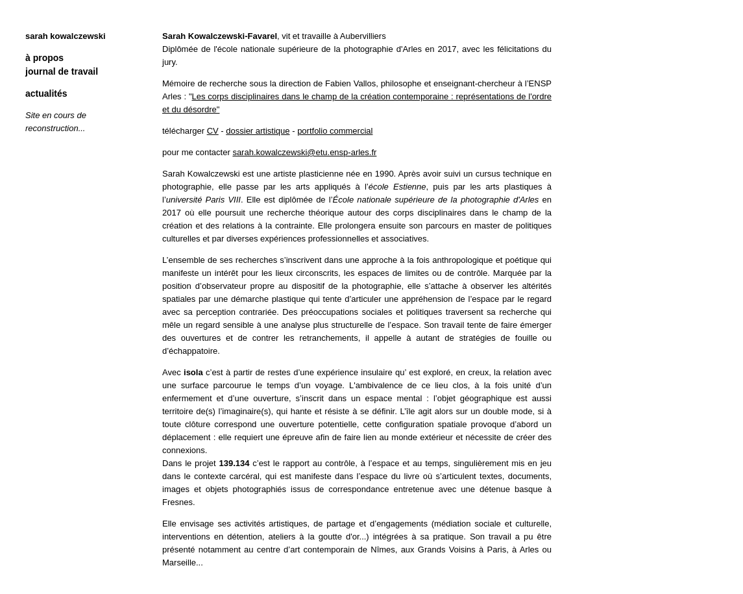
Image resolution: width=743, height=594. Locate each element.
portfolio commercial (334, 131)
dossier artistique (257, 131)
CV (213, 131)
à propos (44, 58)
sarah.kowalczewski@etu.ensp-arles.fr (304, 152)
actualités (46, 93)
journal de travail (61, 71)
